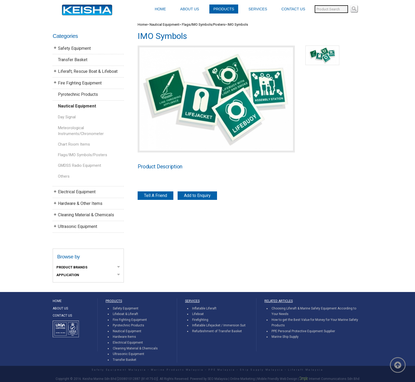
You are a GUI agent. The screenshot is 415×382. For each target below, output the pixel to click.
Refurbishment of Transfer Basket (217, 331)
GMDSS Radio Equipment (79, 165)
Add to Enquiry (197, 195)
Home (142, 24)
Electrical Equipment (77, 191)
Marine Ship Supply (285, 337)
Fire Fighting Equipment (80, 83)
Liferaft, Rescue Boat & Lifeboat (88, 71)
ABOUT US (189, 9)
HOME (160, 9)
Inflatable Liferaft (204, 308)
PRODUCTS (223, 9)
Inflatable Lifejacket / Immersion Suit (219, 325)
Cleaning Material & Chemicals (86, 214)
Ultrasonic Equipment (77, 226)
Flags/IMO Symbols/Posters (82, 154)
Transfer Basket (72, 59)
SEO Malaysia (218, 379)
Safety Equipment (74, 48)
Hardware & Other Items (80, 203)
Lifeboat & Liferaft (125, 314)
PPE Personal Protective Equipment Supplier (303, 331)
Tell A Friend (155, 195)
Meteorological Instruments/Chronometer (81, 130)
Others (64, 176)
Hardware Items (124, 337)
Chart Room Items (74, 144)
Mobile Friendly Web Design (277, 379)
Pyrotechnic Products (78, 94)
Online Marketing (242, 379)
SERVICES (258, 9)
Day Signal (67, 117)
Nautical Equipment (77, 106)
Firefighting (200, 320)
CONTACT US (293, 9)
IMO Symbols (238, 24)
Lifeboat (198, 314)
